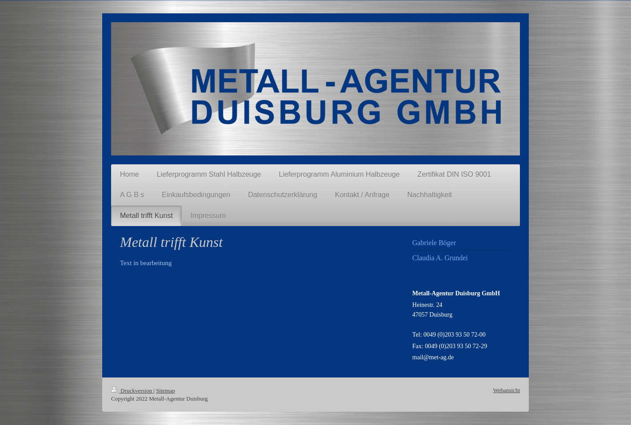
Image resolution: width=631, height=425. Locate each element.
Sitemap (165, 390)
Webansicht (506, 390)
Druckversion (132, 390)
